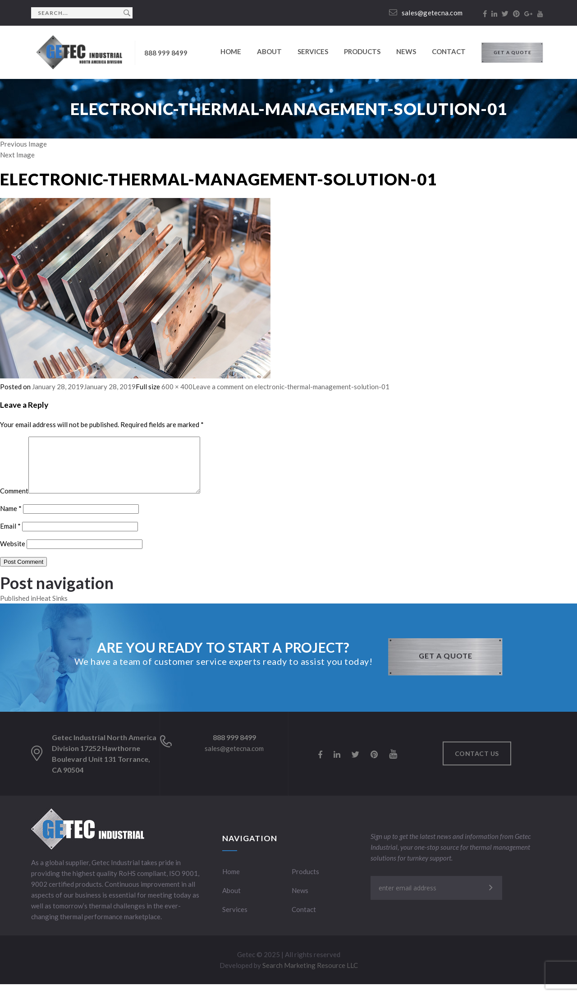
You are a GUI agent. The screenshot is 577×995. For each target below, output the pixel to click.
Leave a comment (290, 386)
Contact (449, 51)
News (406, 51)
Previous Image (23, 144)
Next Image (17, 155)
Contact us (477, 764)
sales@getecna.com (426, 13)
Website (12, 554)
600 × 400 (176, 386)
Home (230, 51)
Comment (14, 502)
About (269, 51)
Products (362, 51)
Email (10, 537)
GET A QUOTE (512, 52)
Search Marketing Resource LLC (310, 976)
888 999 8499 (166, 53)
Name (11, 519)
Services (313, 51)
